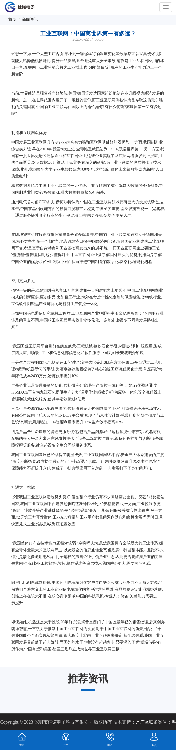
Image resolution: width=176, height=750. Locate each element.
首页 (12, 19)
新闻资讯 (30, 19)
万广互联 (145, 722)
